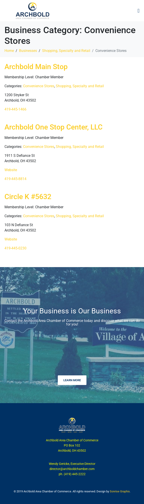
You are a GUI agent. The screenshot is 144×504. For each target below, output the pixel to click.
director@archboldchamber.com (72, 469)
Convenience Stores (38, 86)
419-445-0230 (15, 248)
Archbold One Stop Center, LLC (53, 127)
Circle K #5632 (27, 196)
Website (10, 170)
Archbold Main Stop (36, 66)
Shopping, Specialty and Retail (80, 86)
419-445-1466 (15, 109)
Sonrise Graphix (120, 491)
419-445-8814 (15, 179)
